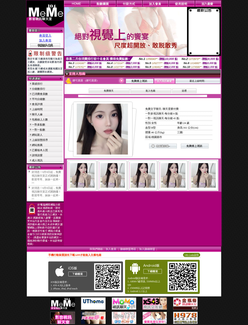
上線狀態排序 (40, 139)
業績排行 (37, 83)
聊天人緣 (37, 114)
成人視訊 (37, 160)
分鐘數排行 (38, 88)
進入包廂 (150, 90)
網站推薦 (37, 145)
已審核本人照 (40, 150)
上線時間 (37, 109)
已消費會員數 (40, 93)
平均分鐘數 (38, 99)
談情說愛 (37, 155)
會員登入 (45, 35)
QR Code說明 (192, 254)
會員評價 (37, 104)
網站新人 (37, 134)
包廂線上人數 (40, 119)
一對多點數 (38, 124)
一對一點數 (38, 129)
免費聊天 (109, 90)
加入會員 (45, 40)
